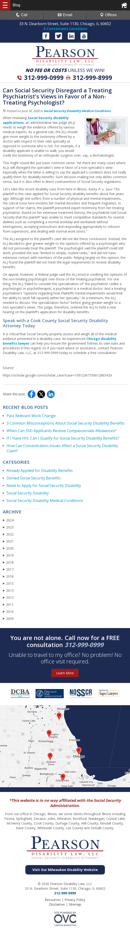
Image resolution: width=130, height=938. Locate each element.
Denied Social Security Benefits (34, 478)
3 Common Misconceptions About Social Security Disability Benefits (66, 423)
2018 (8, 562)
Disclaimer (57, 904)
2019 (8, 555)
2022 (8, 534)
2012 (8, 597)
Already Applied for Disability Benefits (40, 470)
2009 (8, 618)
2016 (8, 576)
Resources (53, 899)
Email (65, 15)
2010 (8, 611)
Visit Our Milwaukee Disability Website (65, 869)
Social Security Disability (28, 493)
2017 (8, 569)
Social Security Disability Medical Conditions (77, 111)
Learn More (65, 673)
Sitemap (75, 904)
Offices (108, 15)
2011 (8, 604)
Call (22, 15)
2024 (8, 520)
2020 (8, 548)
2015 (8, 583)
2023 (8, 527)
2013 (8, 590)
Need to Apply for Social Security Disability (44, 485)
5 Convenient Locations (65, 28)
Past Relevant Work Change (31, 415)
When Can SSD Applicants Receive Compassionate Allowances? (61, 430)
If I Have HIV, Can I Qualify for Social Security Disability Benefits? (63, 438)
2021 (8, 541)
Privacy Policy (75, 899)
